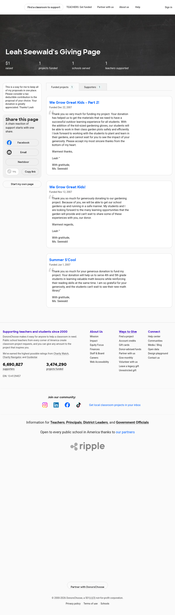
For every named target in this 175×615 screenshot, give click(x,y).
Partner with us (105, 7)
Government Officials (132, 422)
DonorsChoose (12, 7)
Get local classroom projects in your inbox (114, 405)
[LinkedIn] (56, 405)
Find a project (126, 336)
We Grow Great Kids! (67, 187)
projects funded (65, 366)
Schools (105, 601)
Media (151, 345)
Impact (93, 340)
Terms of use (91, 601)
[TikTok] (79, 405)
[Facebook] (67, 405)
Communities (155, 340)
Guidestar (32, 357)
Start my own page (22, 184)
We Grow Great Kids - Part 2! (74, 102)
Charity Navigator (12, 357)
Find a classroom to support (43, 7)
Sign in (168, 7)
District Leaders (95, 422)
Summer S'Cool (62, 260)
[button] (22, 171)
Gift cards (124, 345)
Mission (94, 336)
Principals (74, 422)
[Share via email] (22, 152)
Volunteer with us (128, 361)
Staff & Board (97, 353)
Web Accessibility (99, 361)
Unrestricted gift (127, 370)
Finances (95, 349)
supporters (22, 366)
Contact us (154, 357)
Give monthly (126, 357)
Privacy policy (73, 601)
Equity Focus (97, 345)
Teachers (57, 422)
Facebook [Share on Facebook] (17, 143)
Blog (159, 345)
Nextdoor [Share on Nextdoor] (18, 162)
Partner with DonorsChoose (87, 582)
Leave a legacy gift (129, 366)
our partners (125, 432)
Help (137, 7)
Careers (94, 357)
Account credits (127, 340)
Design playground (158, 353)
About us (124, 7)
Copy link (30, 171)
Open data (153, 349)
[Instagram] (45, 405)
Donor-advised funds (130, 349)
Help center (154, 336)
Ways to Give (128, 332)
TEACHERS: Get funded (79, 7)
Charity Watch (61, 353)
